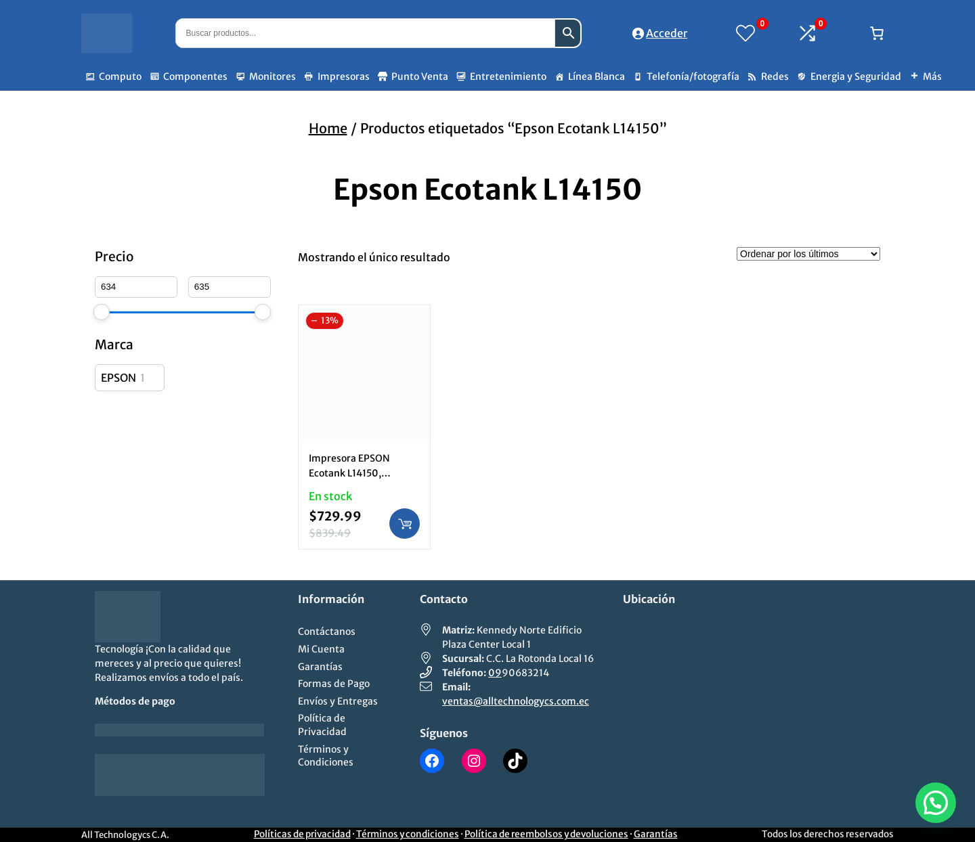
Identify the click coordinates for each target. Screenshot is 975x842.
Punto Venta (419, 76)
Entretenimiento (508, 76)
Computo (120, 76)
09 (495, 673)
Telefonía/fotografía (693, 76)
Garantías (656, 834)
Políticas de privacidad (302, 834)
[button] (935, 802)
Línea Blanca (596, 76)
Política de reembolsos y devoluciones (546, 834)
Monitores (272, 76)
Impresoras (344, 76)
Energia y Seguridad (855, 76)
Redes (775, 76)
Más (932, 76)
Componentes (195, 76)
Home (328, 128)
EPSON (118, 377)
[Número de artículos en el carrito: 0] (877, 33)
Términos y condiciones (407, 834)
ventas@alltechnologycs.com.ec (515, 701)
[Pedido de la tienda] (808, 254)
